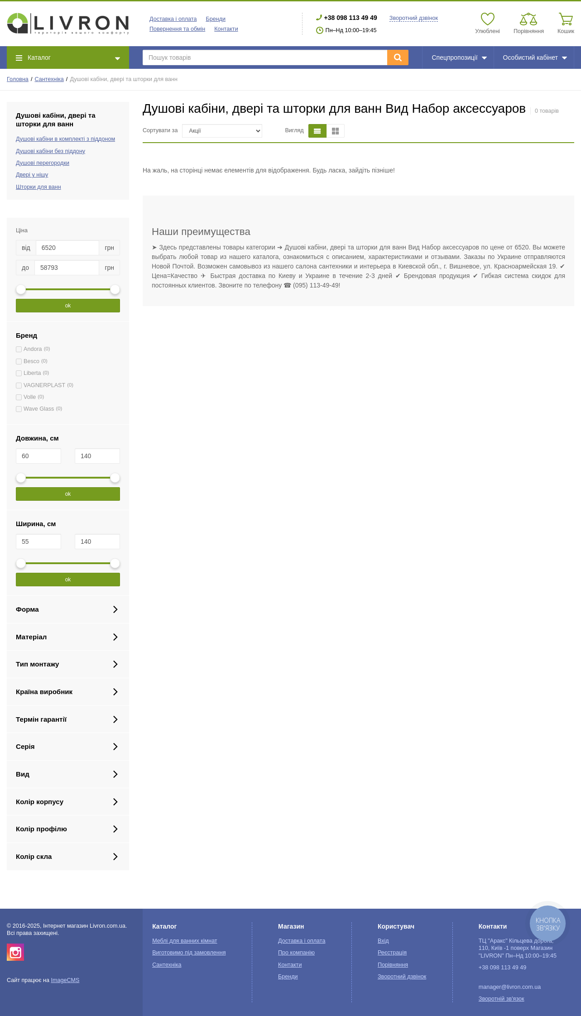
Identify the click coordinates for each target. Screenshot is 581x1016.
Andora (33, 349)
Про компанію (296, 952)
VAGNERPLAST (44, 385)
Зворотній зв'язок (501, 999)
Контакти (226, 29)
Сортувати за (160, 130)
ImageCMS (65, 980)
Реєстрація (392, 952)
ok (68, 305)
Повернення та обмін (177, 29)
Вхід (383, 941)
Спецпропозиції (459, 57)
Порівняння (393, 965)
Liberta (32, 373)
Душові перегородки (42, 163)
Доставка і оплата (173, 19)
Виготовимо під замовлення (189, 952)
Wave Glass (39, 409)
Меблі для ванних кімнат (184, 941)
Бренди (216, 19)
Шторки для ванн (38, 187)
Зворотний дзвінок (413, 18)
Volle (30, 397)
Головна (18, 79)
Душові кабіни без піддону (50, 151)
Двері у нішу (32, 175)
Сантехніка (48, 79)
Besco (31, 361)
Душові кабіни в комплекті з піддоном (65, 139)
